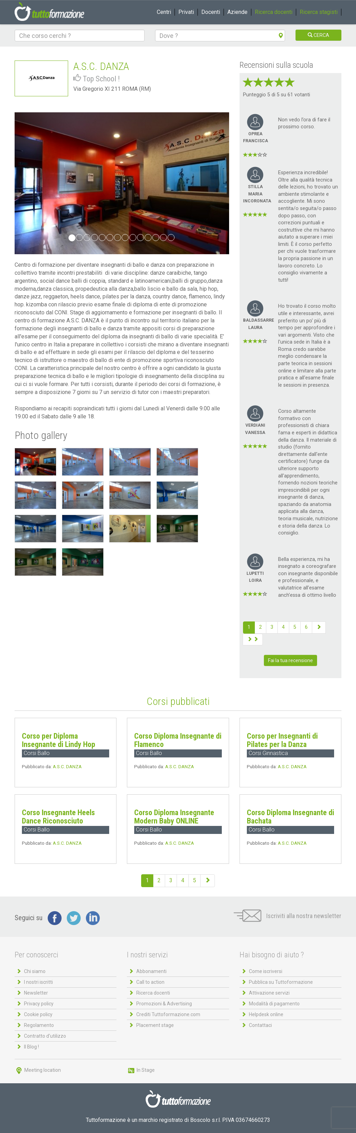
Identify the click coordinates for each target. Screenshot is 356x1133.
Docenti (210, 12)
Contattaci (260, 1025)
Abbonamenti (151, 971)
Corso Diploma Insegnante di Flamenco (177, 740)
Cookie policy (38, 1014)
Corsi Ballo (37, 753)
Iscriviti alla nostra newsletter (287, 915)
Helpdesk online (266, 1014)
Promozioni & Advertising (164, 1003)
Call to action (150, 982)
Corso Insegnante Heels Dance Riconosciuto (58, 816)
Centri (164, 12)
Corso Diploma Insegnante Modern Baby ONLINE (174, 816)
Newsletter (36, 993)
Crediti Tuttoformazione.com (168, 1014)
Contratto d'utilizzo (45, 1036)
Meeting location (38, 1070)
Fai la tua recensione (290, 660)
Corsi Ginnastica (268, 753)
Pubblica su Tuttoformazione (281, 982)
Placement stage (155, 1025)
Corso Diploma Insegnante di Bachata (290, 816)
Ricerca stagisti (319, 12)
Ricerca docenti (273, 12)
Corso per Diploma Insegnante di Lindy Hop (58, 740)
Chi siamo (35, 971)
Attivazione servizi (269, 993)
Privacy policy (39, 1003)
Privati (186, 12)
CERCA (318, 35)
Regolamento (39, 1025)
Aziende (237, 12)
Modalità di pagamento (274, 1003)
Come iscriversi (265, 971)
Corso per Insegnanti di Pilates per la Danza (282, 740)
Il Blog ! (31, 1047)
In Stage (141, 1070)
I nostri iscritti (38, 982)
